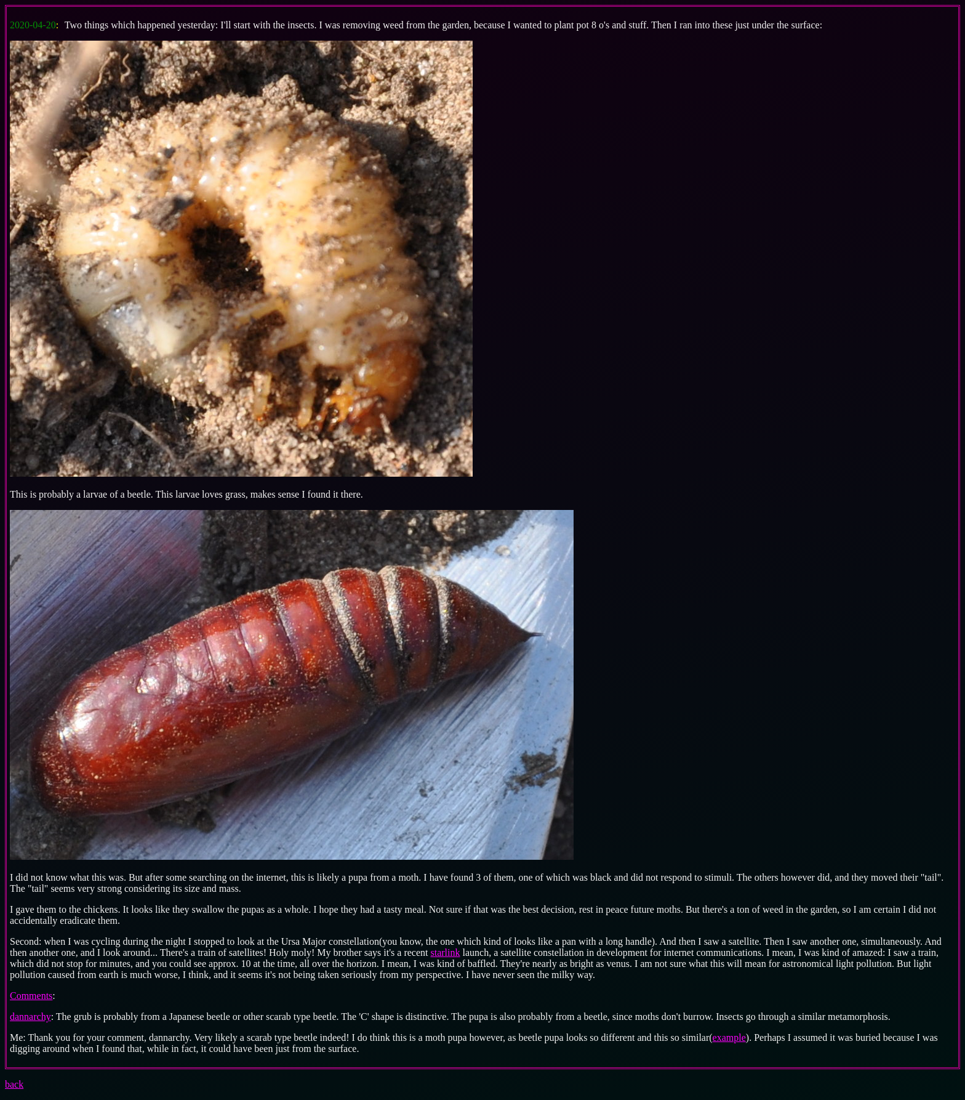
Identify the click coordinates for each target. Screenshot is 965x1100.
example (729, 1037)
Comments (31, 995)
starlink (445, 952)
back (14, 1084)
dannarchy (30, 1016)
